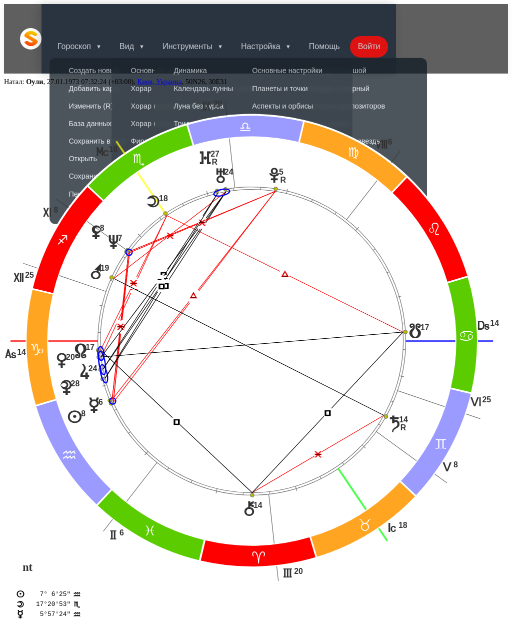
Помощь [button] (344, 16)
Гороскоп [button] (86, 16)
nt (27, 523)
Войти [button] (391, 16)
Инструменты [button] (203, 16)
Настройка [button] (278, 16)
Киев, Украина (160, 37)
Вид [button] (141, 16)
